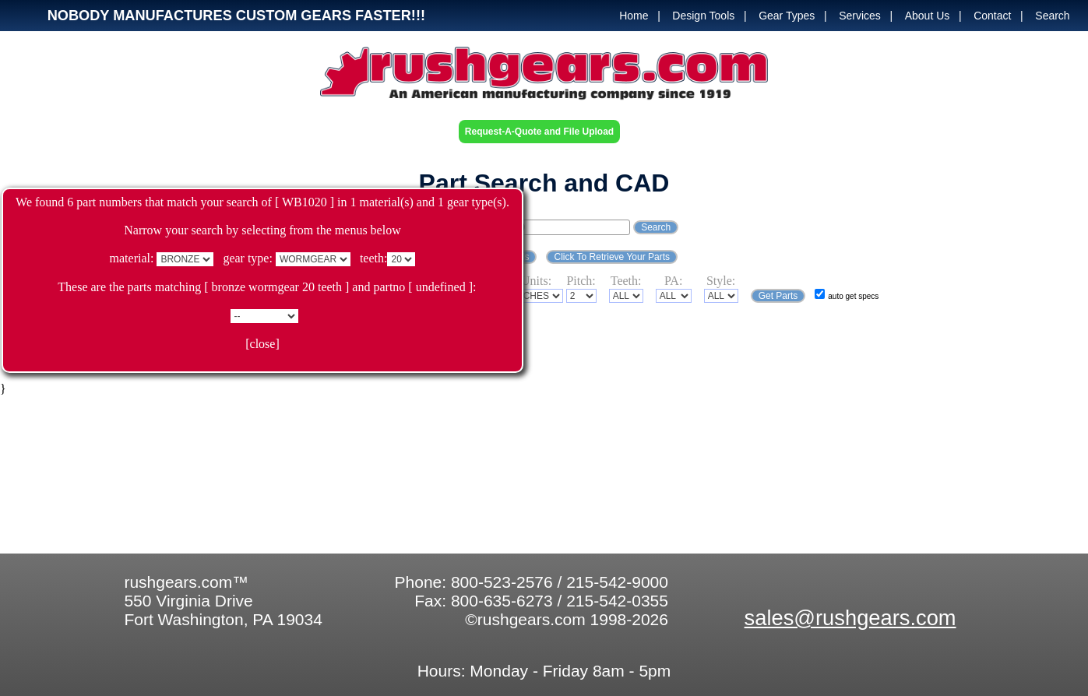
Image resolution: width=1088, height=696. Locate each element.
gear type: (248, 258)
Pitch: (580, 280)
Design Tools (703, 15)
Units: (536, 280)
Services (860, 15)
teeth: (374, 258)
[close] (262, 343)
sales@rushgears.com (850, 618)
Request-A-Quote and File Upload (539, 131)
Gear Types (787, 15)
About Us (927, 15)
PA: (673, 280)
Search (1052, 15)
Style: (720, 280)
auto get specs (853, 296)
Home (633, 15)
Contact (992, 15)
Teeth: (626, 280)
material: (132, 258)
